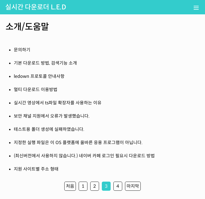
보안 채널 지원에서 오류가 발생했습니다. (52, 116)
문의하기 (22, 50)
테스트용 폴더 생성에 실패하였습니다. (49, 129)
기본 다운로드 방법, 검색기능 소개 (45, 63)
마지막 (133, 186)
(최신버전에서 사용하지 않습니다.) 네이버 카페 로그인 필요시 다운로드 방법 (84, 156)
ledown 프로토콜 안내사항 (39, 76)
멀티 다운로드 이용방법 (35, 89)
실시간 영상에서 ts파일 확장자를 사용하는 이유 (58, 103)
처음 (70, 186)
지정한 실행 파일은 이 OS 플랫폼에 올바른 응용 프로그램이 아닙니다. (78, 142)
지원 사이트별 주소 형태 (36, 169)
